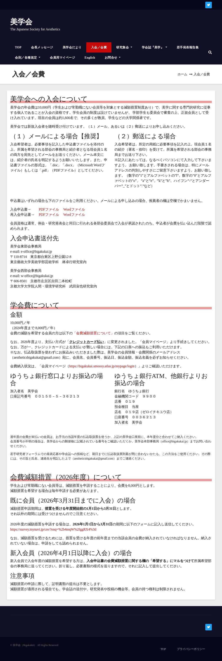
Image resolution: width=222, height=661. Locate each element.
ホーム (182, 74)
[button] (210, 52)
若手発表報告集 (188, 47)
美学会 (21, 22)
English (90, 57)
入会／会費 (99, 47)
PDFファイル (49, 209)
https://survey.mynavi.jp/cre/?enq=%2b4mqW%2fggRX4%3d (53, 529)
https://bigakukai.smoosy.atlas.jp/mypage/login (102, 366)
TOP (18, 47)
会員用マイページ (62, 57)
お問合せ (113, 57)
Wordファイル (74, 209)
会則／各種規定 (27, 57)
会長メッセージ (42, 47)
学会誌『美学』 (154, 47)
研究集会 (124, 47)
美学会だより (72, 47)
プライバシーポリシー (191, 649)
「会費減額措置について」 (93, 333)
